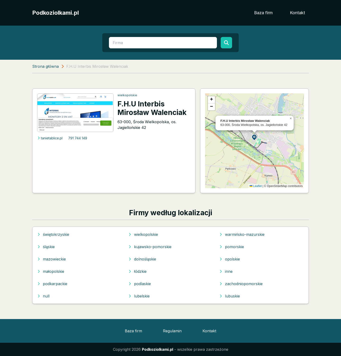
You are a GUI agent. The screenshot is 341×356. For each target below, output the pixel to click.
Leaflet (256, 186)
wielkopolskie (127, 95)
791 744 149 (77, 138)
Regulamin (172, 331)
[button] (254, 137)
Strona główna (45, 66)
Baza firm (263, 12)
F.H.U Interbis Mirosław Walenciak (152, 108)
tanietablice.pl (50, 138)
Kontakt (297, 12)
